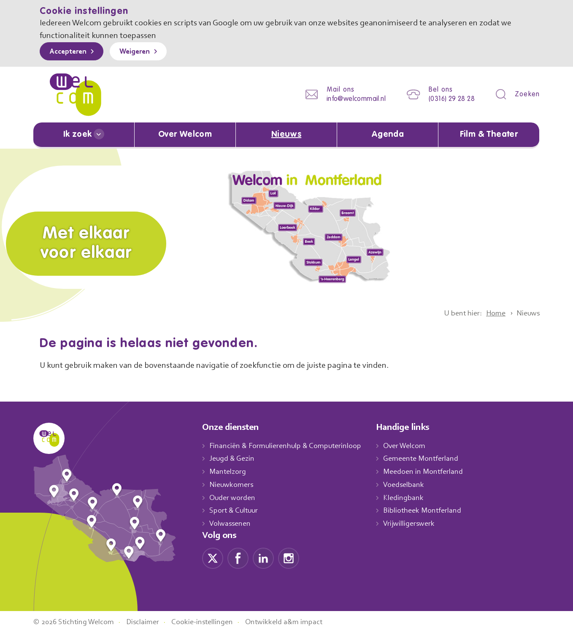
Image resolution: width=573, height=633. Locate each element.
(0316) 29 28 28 (449, 99)
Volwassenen (231, 523)
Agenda (388, 134)
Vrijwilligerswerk (418, 523)
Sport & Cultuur (235, 510)
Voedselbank (413, 484)
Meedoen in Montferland (432, 471)
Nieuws (286, 134)
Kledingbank (412, 497)
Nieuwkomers (232, 484)
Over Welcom (185, 134)
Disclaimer (149, 621)
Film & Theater (488, 134)
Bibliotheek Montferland (430, 510)
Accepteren (70, 52)
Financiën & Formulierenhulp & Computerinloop (289, 445)
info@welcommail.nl (349, 99)
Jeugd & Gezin (234, 458)
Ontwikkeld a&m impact (296, 621)
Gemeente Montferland (430, 458)
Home (492, 313)
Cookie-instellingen (212, 621)
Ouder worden (233, 497)
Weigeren (141, 52)
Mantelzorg (228, 471)
